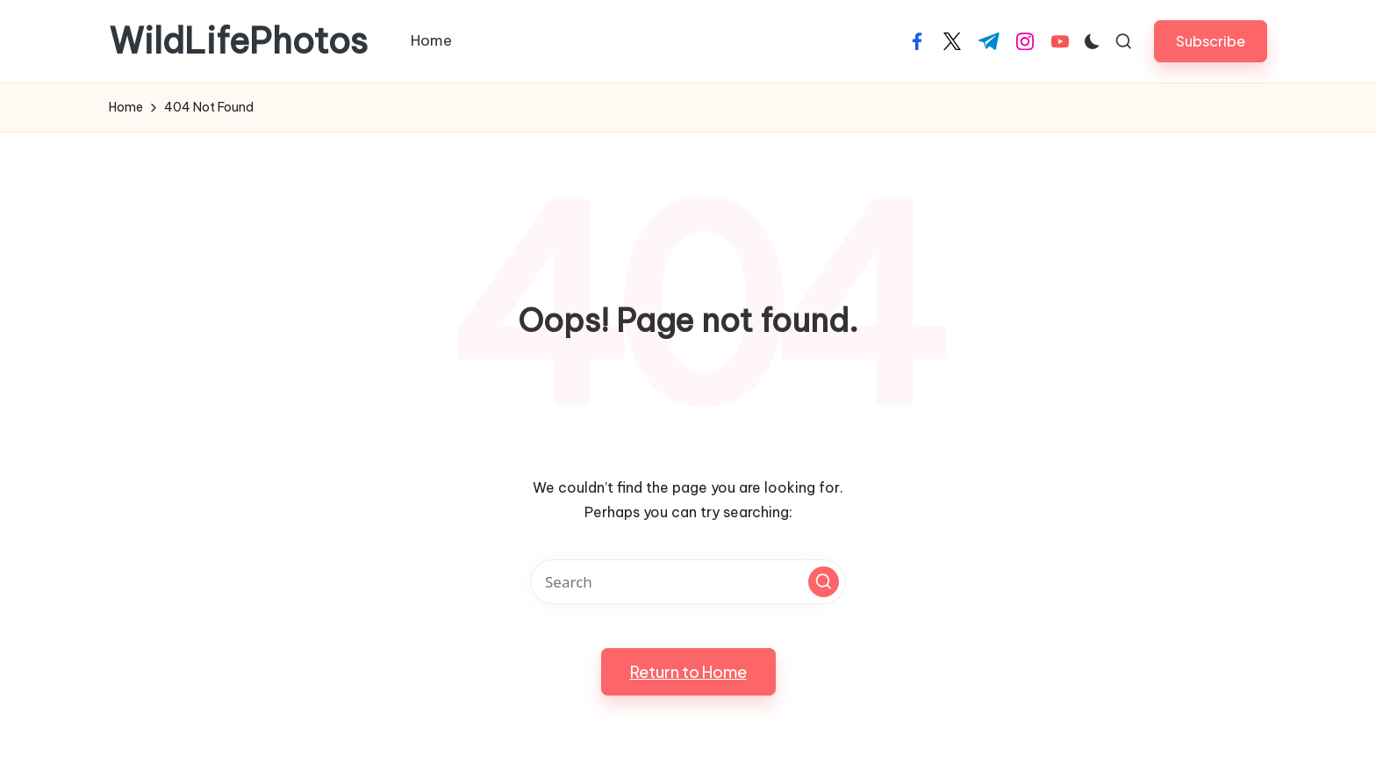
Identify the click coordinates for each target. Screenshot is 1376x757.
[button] (1210, 40)
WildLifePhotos (238, 41)
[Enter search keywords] (688, 581)
